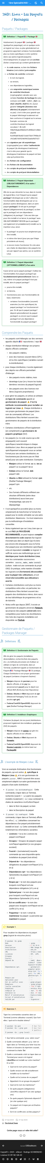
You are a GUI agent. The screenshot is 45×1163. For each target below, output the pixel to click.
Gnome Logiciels (14, 747)
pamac (26, 731)
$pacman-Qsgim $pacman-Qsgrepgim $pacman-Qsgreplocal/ (23, 1029)
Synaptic (10, 740)
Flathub (21, 620)
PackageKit (11, 750)
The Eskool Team (11, 1123)
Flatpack (38, 608)
